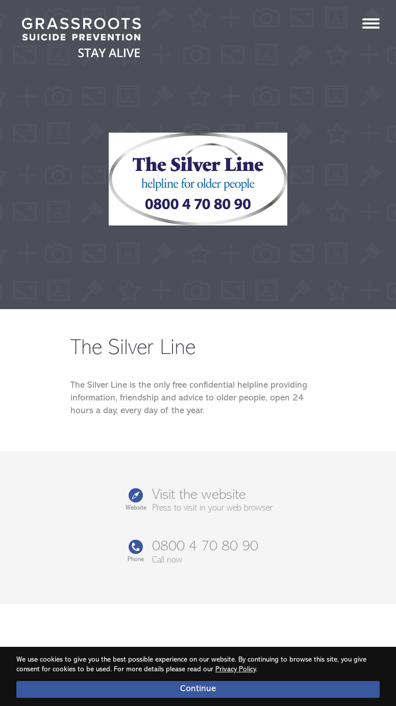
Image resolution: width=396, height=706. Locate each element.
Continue (198, 689)
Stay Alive (81, 38)
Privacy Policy (235, 669)
